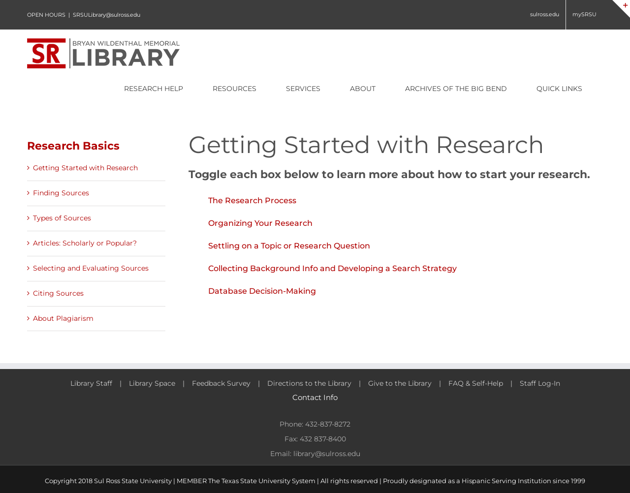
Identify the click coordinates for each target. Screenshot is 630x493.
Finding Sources (61, 192)
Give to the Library (400, 383)
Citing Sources (58, 293)
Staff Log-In (540, 383)
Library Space (152, 383)
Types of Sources (62, 218)
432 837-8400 (323, 438)
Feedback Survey (221, 383)
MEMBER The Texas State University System (246, 481)
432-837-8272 (327, 424)
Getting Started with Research (85, 167)
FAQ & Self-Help (475, 383)
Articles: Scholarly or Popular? (85, 243)
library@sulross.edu (326, 453)
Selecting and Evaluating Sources (91, 268)
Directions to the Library (309, 383)
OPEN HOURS (46, 14)
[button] (396, 200)
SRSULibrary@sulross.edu (106, 14)
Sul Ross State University (133, 481)
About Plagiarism (63, 318)
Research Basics (73, 146)
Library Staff (91, 383)
